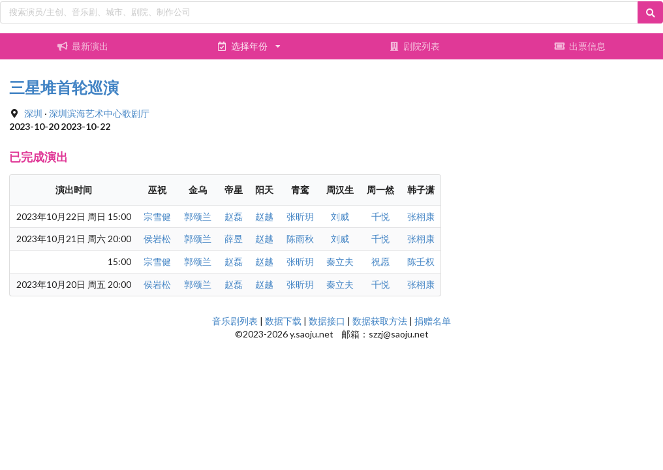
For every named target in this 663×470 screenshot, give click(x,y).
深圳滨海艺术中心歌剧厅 (99, 113)
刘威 (340, 216)
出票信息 (580, 46)
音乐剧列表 (235, 320)
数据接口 (327, 320)
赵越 (264, 216)
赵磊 (233, 216)
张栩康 (421, 216)
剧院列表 (414, 46)
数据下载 (283, 320)
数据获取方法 (379, 320)
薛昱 (233, 238)
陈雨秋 (300, 238)
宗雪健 (157, 216)
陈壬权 (421, 261)
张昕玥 (300, 216)
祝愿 (380, 261)
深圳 (33, 113)
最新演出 (82, 46)
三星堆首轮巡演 (64, 87)
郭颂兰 (197, 216)
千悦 (380, 216)
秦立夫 (340, 261)
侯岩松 (157, 238)
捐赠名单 (432, 320)
